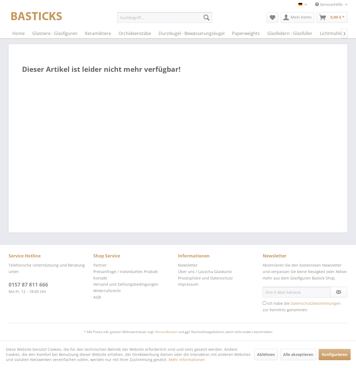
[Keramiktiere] (98, 33)
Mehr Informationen (187, 359)
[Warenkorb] (332, 17)
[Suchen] (206, 17)
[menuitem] (164, 17)
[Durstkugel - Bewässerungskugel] (191, 33)
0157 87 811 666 (28, 284)
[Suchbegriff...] (164, 17)
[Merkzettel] (272, 17)
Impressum (188, 284)
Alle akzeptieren (298, 354)
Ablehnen (266, 354)
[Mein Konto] (297, 17)
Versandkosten (166, 332)
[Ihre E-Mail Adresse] (296, 292)
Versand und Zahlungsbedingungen (125, 284)
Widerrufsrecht (107, 290)
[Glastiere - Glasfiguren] (55, 33)
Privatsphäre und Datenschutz (205, 278)
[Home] (19, 33)
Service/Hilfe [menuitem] (329, 4)
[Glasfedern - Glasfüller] (290, 33)
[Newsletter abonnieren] (338, 292)
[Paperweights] (246, 33)
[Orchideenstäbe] (135, 33)
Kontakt (100, 278)
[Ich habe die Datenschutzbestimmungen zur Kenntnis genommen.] (264, 303)
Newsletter (188, 265)
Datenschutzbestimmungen (316, 303)
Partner (100, 265)
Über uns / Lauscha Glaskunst (205, 271)
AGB (97, 297)
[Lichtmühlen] (332, 33)
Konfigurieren (334, 354)
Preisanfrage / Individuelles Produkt (125, 271)
